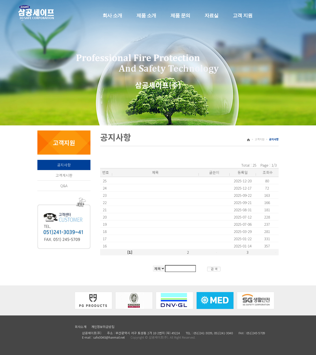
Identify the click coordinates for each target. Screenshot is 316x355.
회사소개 (80, 326)
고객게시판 (63, 175)
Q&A (64, 185)
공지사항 (64, 164)
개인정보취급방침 (102, 326)
